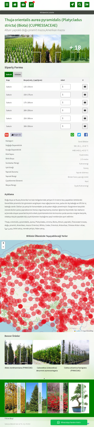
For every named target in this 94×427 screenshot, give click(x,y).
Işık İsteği (10, 167)
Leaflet (77, 331)
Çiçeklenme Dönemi (14, 180)
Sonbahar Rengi (12, 163)
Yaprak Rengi (11, 176)
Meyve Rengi (11, 185)
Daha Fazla (75, 48)
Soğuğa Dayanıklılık (14, 145)
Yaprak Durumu (12, 172)
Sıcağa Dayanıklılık (13, 149)
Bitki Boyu (10, 158)
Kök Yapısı (10, 154)
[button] (52, 319)
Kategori (9, 141)
